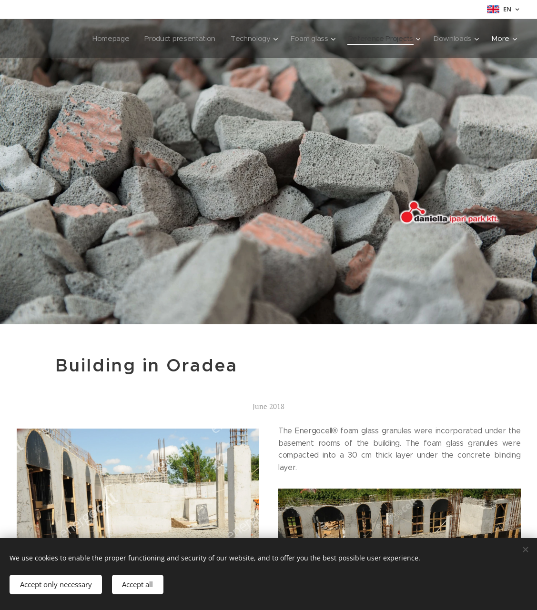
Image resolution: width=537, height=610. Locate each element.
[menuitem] (93, 38)
